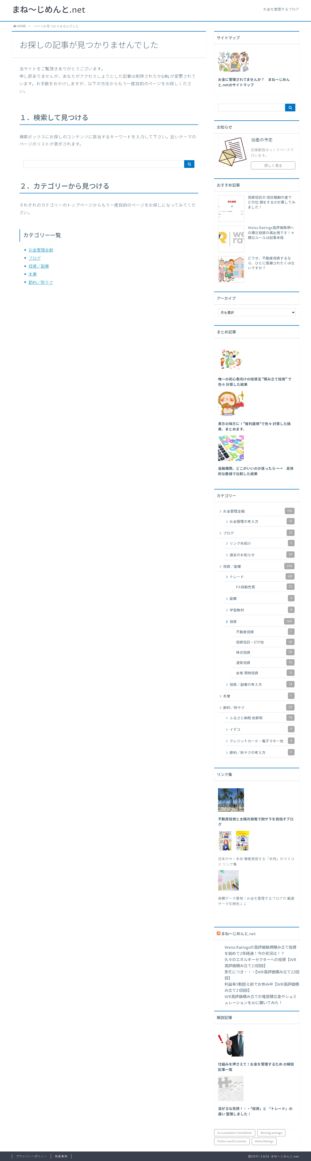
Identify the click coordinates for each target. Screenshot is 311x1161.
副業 (262, 598)
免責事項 (61, 1156)
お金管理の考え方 (262, 521)
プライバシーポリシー (31, 1156)
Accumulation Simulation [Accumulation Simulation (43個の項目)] (234, 1133)
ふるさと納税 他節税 (262, 717)
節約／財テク (41, 282)
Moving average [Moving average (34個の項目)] (271, 1133)
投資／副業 (39, 266)
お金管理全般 (41, 250)
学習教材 (262, 610)
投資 (262, 621)
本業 (33, 274)
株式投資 (265, 652)
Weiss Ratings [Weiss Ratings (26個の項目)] (264, 1141)
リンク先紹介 (262, 543)
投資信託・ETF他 (265, 642)
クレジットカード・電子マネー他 (262, 740)
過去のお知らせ (262, 554)
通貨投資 (265, 662)
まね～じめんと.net (49, 10)
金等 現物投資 (265, 672)
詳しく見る (273, 166)
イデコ (262, 729)
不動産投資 (265, 631)
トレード (262, 576)
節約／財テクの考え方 (262, 752)
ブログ (35, 258)
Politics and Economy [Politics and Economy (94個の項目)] (231, 1141)
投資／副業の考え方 (262, 684)
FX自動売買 (265, 586)
